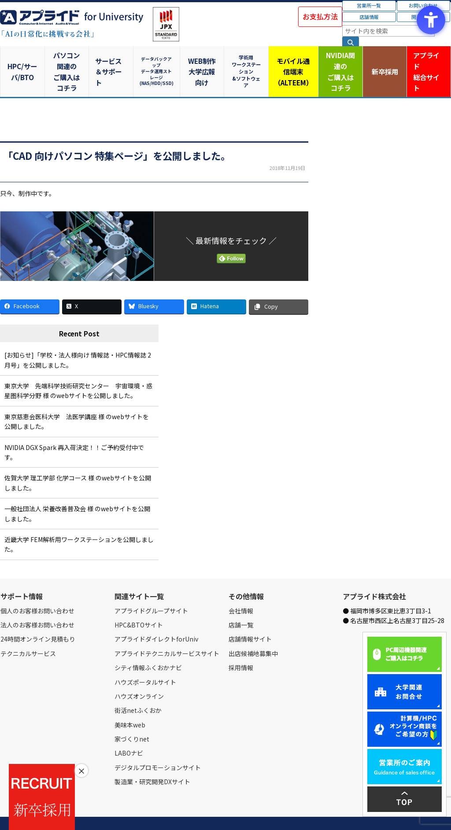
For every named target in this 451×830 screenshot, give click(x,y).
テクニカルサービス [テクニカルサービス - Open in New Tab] (28, 631)
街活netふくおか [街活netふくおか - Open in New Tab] (138, 689)
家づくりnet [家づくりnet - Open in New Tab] (132, 717)
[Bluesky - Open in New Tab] (154, 285)
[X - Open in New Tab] (92, 285)
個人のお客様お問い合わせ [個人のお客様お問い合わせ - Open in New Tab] (37, 589)
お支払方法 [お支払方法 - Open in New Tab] (320, 16)
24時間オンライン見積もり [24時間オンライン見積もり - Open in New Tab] (37, 617)
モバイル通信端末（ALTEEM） (294, 60)
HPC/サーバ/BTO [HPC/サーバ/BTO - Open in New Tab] (23, 61)
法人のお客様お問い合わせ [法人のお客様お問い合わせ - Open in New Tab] (37, 603)
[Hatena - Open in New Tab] (216, 285)
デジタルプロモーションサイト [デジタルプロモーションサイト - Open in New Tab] (158, 746)
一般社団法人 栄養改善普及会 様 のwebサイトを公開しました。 (77, 492)
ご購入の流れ (126, 812)
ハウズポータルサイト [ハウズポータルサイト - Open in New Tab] (145, 660)
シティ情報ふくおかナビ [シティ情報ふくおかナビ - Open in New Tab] (148, 646)
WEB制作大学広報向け (203, 61)
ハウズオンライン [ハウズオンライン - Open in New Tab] (139, 675)
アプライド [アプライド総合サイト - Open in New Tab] (428, 61)
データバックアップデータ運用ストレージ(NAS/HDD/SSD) (158, 61)
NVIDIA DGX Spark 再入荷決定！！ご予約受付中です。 (74, 430)
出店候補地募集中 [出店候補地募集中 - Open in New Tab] (253, 631)
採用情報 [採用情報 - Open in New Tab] (241, 646)
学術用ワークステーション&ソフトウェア (248, 60)
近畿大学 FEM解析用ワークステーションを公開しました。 (79, 523)
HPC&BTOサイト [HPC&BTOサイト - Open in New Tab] (139, 603)
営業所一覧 (369, 5)
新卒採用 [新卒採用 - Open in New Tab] (383, 60)
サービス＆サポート (113, 61)
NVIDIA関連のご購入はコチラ (338, 61)
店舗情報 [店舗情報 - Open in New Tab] (369, 16)
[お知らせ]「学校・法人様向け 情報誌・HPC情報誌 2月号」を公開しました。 (77, 338)
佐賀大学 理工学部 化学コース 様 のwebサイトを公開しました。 (77, 461)
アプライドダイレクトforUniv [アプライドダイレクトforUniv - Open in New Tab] (156, 617)
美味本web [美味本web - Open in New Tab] (130, 703)
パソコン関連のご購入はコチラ (68, 61)
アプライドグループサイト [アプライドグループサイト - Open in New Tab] (151, 589)
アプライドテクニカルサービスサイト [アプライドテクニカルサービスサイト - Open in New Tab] (167, 631)
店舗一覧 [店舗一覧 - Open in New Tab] (241, 603)
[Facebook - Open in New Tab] (29, 285)
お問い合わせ (91, 812)
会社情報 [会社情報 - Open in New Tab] (241, 589)
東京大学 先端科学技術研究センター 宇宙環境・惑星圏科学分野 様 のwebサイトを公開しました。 (78, 369)
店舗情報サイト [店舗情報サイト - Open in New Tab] (250, 617)
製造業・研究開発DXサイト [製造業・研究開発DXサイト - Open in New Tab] (152, 760)
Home (7, 812)
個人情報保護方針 (166, 812)
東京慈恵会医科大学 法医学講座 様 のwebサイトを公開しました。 (76, 400)
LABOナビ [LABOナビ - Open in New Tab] (129, 731)
